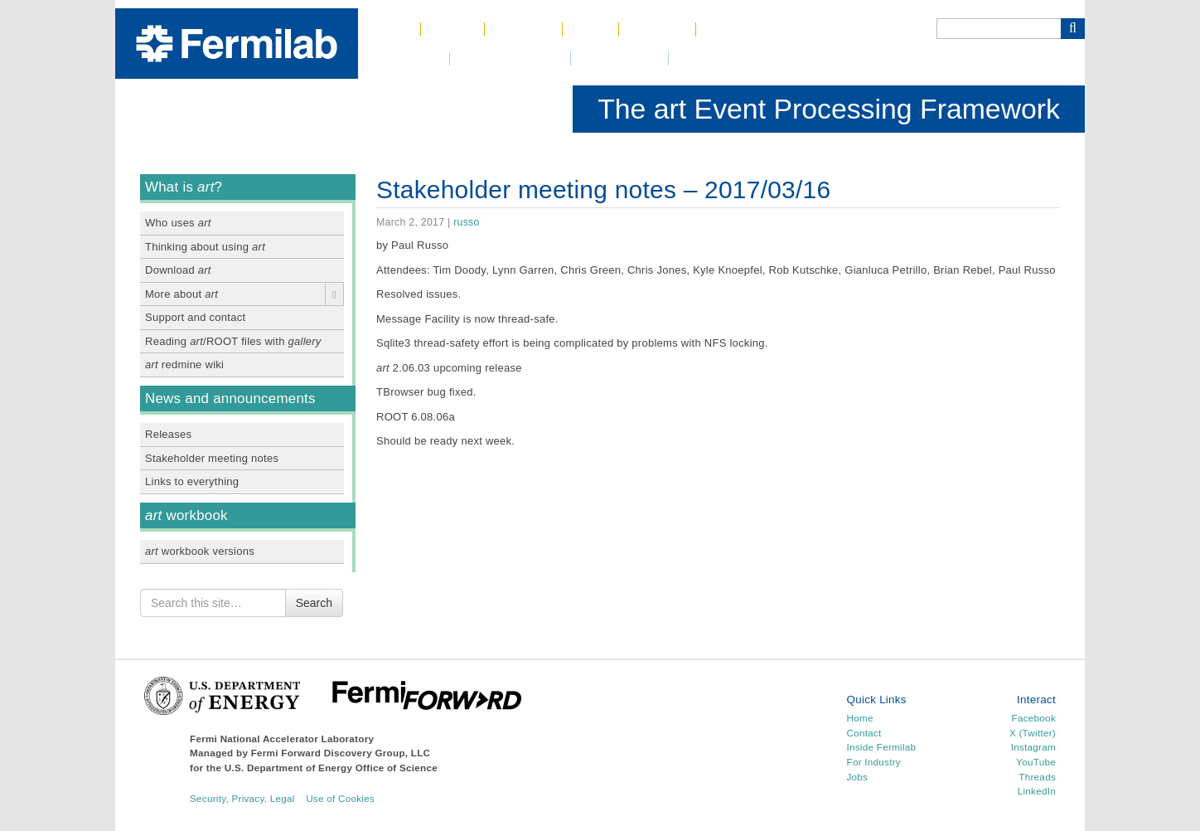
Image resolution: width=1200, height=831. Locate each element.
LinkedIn (1037, 790)
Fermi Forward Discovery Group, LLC (341, 752)
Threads (1037, 776)
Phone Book (747, 29)
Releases (168, 434)
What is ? (183, 187)
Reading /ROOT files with (233, 341)
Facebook (1034, 717)
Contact (656, 29)
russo (466, 222)
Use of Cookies (340, 798)
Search (314, 603)
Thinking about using (205, 247)
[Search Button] (1073, 28)
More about (181, 294)
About (452, 29)
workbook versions (199, 551)
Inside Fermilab (882, 746)
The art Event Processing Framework (829, 108)
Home (389, 29)
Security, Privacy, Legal (242, 798)
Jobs (591, 29)
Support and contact (195, 317)
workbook (186, 515)
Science (523, 29)
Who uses (178, 222)
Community (619, 58)
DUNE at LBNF (510, 58)
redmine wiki (184, 364)
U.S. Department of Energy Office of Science (331, 767)
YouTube (1036, 761)
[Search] (998, 28)
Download (178, 270)
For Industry (874, 761)
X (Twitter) (1032, 732)
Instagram (1033, 746)
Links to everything (192, 481)
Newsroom (404, 58)
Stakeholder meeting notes (211, 458)
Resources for (727, 58)
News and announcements (230, 398)
